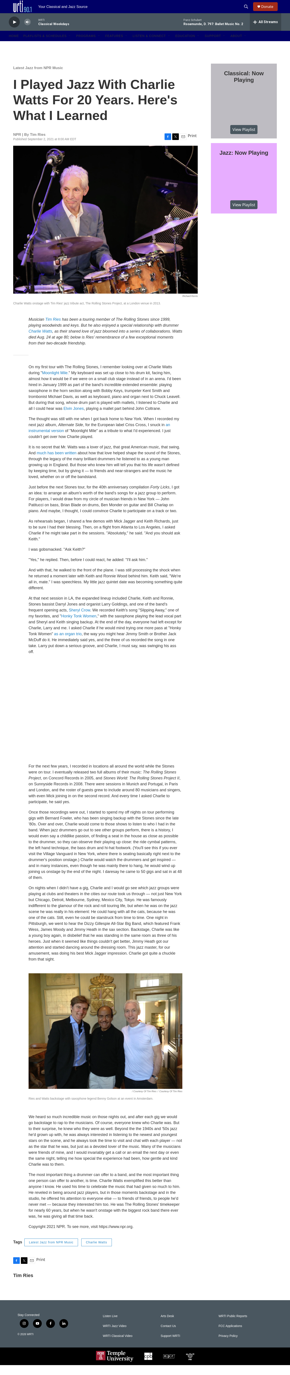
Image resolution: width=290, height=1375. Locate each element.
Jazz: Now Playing (243, 162)
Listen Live (110, 1326)
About (236, 46)
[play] (14, 32)
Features (114, 46)
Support (213, 46)
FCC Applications (230, 1336)
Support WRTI (170, 1345)
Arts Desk (167, 1326)
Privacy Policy (228, 1345)
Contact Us (168, 1336)
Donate (270, 11)
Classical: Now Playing (244, 86)
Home (14, 46)
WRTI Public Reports (233, 1326)
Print (192, 145)
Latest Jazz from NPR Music (38, 78)
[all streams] (265, 32)
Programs (86, 46)
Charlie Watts (96, 1252)
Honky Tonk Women (78, 626)
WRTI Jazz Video (115, 1336)
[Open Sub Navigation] (70, 46)
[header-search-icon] (248, 12)
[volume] (27, 32)
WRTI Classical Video (117, 1345)
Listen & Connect (149, 46)
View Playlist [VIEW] (243, 139)
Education (185, 46)
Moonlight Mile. (55, 383)
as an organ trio (68, 644)
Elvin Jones (73, 418)
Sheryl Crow (79, 620)
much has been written (56, 463)
